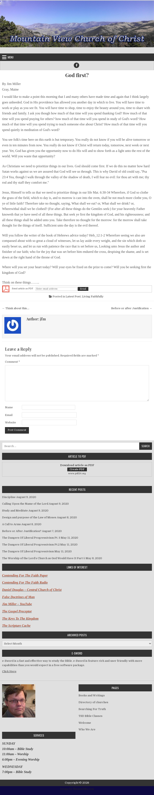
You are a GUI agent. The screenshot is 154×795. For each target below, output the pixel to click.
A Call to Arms (11, 524)
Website (10, 422)
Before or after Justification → (131, 308)
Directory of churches (93, 702)
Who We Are (87, 729)
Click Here (9, 671)
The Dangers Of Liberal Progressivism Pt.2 (31, 544)
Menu (11, 57)
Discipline (9, 497)
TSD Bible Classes (90, 715)
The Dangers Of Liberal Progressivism (28, 551)
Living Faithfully (92, 296)
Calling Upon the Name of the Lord (25, 503)
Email (8, 415)
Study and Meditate (15, 510)
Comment (12, 361)
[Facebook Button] (76, 65)
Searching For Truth (92, 709)
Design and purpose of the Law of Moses (29, 517)
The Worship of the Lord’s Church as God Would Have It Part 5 (43, 558)
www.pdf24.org (77, 473)
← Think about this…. (15, 308)
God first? (77, 75)
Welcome (85, 722)
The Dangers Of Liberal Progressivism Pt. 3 (31, 537)
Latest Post (73, 296)
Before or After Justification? (21, 531)
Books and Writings (92, 695)
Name (9, 407)
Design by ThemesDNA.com (77, 789)
